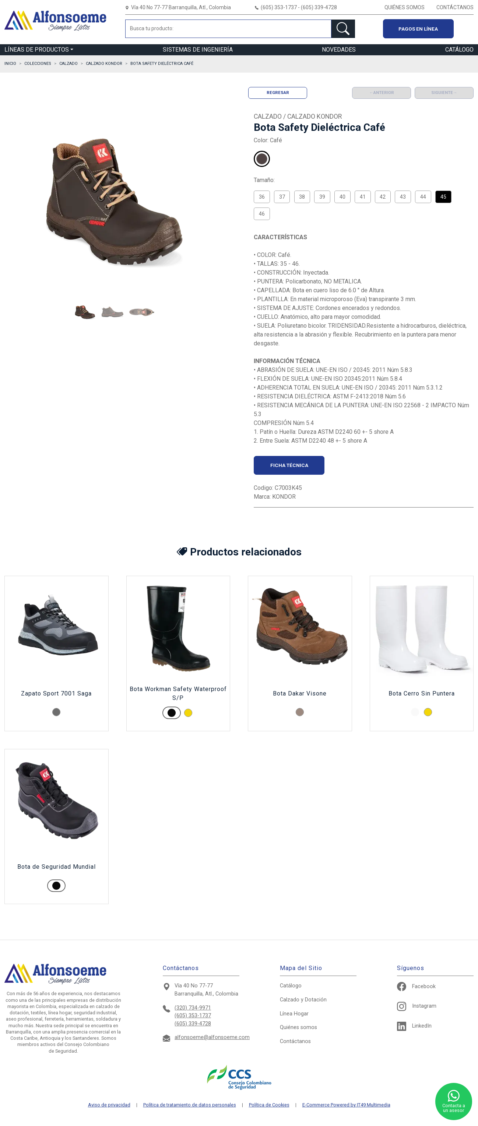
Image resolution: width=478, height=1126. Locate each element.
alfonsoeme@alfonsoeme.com (212, 1037)
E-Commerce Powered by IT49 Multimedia (346, 1105)
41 (363, 197)
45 (443, 197)
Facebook (416, 986)
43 (403, 197)
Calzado (303, 1000)
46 (262, 214)
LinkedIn (414, 1026)
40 (342, 197)
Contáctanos (295, 1041)
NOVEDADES (339, 49)
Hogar (294, 1014)
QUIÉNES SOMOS (404, 7)
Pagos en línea (418, 29)
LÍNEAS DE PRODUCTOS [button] (36, 49)
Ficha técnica (289, 465)
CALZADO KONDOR (104, 63)
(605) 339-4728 (193, 1024)
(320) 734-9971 (193, 1008)
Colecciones (37, 63)
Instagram (416, 1006)
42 (383, 197)
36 (262, 197)
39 (322, 197)
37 (282, 197)
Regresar (278, 92)
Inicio (10, 63)
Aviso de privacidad (109, 1105)
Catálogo (291, 986)
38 (302, 197)
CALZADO (68, 63)
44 (423, 197)
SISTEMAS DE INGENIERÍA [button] (198, 49)
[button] (85, 312)
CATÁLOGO (459, 49)
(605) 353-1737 (193, 1015)
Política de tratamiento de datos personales (189, 1105)
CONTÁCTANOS (455, 7)
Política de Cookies (269, 1105)
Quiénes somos (298, 1027)
